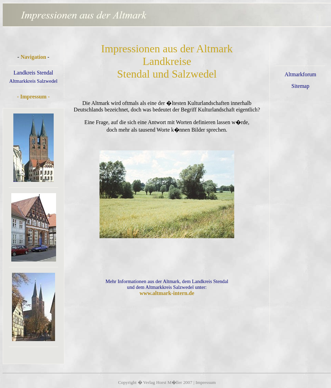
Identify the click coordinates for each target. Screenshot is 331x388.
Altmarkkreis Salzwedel (33, 81)
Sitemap (300, 86)
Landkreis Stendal (33, 73)
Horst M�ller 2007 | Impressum (186, 382)
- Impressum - (33, 96)
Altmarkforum (300, 74)
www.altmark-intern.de (167, 293)
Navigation (33, 57)
